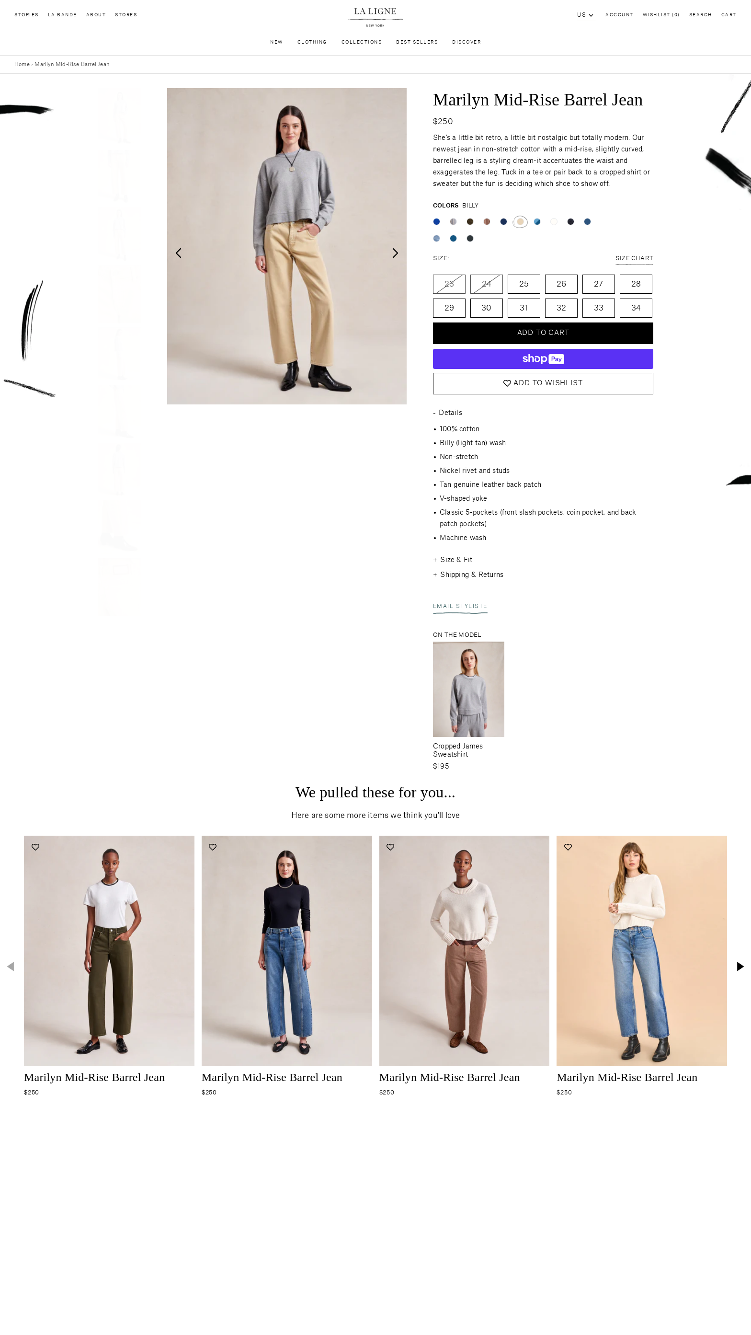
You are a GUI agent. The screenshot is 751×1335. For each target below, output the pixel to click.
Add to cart (543, 333)
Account (619, 15)
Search (700, 15)
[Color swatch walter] (436, 238)
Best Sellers (417, 44)
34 (636, 308)
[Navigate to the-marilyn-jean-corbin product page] (109, 951)
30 (486, 308)
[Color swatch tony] (486, 221)
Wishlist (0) (661, 15)
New (276, 44)
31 (524, 308)
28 (636, 284)
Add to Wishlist (542, 383)
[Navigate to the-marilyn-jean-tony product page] (464, 951)
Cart (729, 15)
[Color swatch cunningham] (436, 221)
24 (486, 284)
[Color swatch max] (503, 221)
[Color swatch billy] (520, 221)
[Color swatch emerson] (554, 221)
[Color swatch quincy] (470, 238)
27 (598, 284)
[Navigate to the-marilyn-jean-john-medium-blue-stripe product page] (642, 951)
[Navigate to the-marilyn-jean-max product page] (287, 951)
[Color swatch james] (453, 238)
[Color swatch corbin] (470, 221)
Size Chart (634, 259)
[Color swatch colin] (570, 221)
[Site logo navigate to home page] (375, 17)
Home (22, 64)
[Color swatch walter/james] (537, 221)
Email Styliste (460, 607)
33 (598, 308)
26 (561, 284)
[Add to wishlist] (35, 846)
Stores (126, 17)
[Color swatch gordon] (453, 221)
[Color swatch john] (587, 221)
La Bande (62, 17)
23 (449, 284)
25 (524, 284)
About (96, 17)
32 (561, 308)
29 (449, 308)
